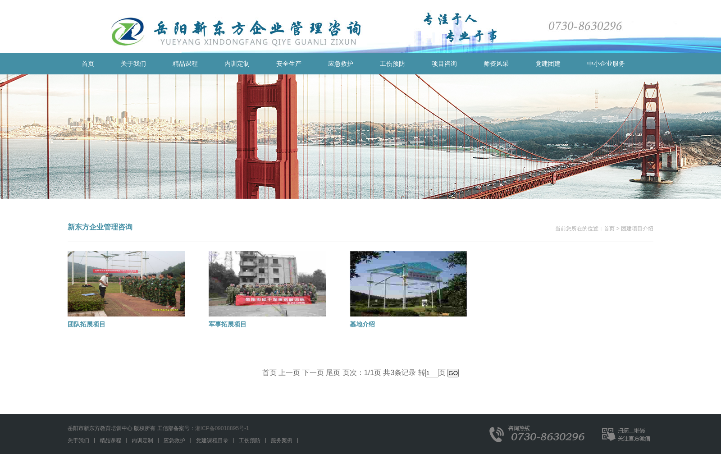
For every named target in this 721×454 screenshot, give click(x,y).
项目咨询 (444, 63)
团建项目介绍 (637, 228)
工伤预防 (392, 63)
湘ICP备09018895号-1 (222, 428)
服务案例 (281, 440)
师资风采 (496, 63)
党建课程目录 (212, 440)
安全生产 (288, 63)
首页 (88, 63)
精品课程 (185, 63)
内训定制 (237, 63)
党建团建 (548, 63)
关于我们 (133, 63)
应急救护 (340, 63)
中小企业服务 (606, 63)
